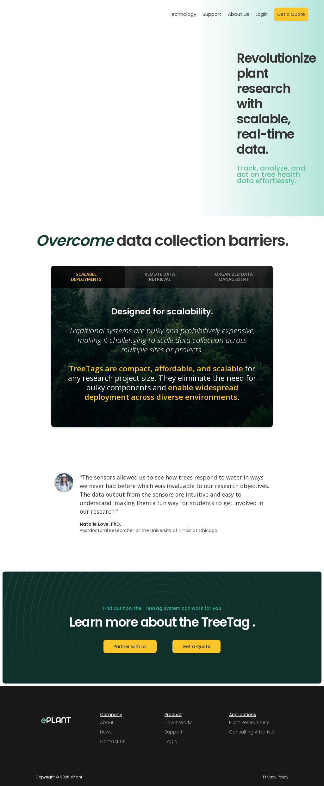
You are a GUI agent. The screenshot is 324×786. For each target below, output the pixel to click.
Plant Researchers (249, 722)
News (106, 732)
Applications (242, 714)
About (107, 722)
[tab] (88, 277)
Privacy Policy (276, 777)
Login (262, 14)
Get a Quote (291, 14)
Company (111, 714)
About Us (238, 14)
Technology (182, 14)
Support (211, 14)
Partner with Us (130, 646)
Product (173, 714)
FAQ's (171, 741)
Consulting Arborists (252, 732)
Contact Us (112, 741)
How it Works (179, 722)
